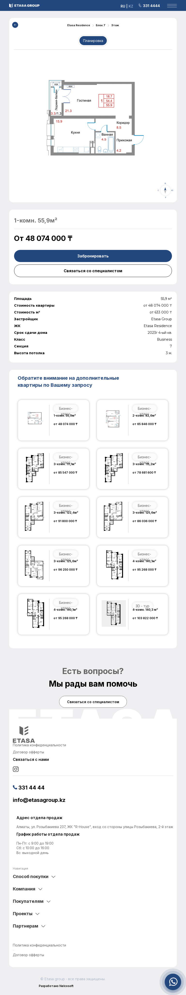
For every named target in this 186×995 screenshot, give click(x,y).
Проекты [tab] (22, 913)
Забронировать (93, 256)
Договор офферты (28, 955)
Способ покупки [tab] (30, 876)
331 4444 (149, 5)
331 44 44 (29, 787)
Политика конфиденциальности (39, 945)
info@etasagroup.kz (39, 800)
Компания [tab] (24, 888)
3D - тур (142, 606)
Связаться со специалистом (93, 270)
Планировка (93, 41)
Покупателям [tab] (28, 901)
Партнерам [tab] (25, 926)
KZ (131, 6)
